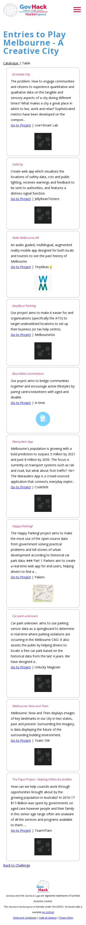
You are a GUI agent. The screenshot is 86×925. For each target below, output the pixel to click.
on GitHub (48, 912)
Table (26, 63)
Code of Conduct (48, 917)
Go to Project (21, 125)
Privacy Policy (66, 917)
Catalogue (10, 63)
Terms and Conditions (24, 917)
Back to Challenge (16, 865)
